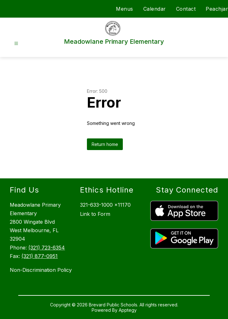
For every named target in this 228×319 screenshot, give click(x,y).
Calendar (154, 9)
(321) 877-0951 (39, 256)
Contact (186, 9)
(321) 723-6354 (46, 247)
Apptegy (128, 310)
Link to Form (95, 214)
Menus (124, 9)
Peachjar (217, 9)
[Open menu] (16, 43)
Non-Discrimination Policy (41, 270)
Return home (105, 144)
